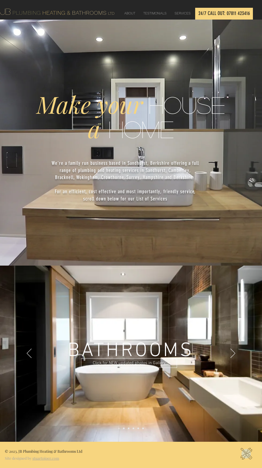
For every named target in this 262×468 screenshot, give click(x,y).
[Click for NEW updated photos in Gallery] (129, 363)
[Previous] (29, 354)
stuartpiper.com (45, 458)
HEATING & (59, 12)
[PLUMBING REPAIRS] (133, 428)
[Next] (232, 354)
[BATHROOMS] (119, 428)
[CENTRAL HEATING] (138, 428)
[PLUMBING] (128, 428)
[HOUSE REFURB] (143, 428)
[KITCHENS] (124, 428)
